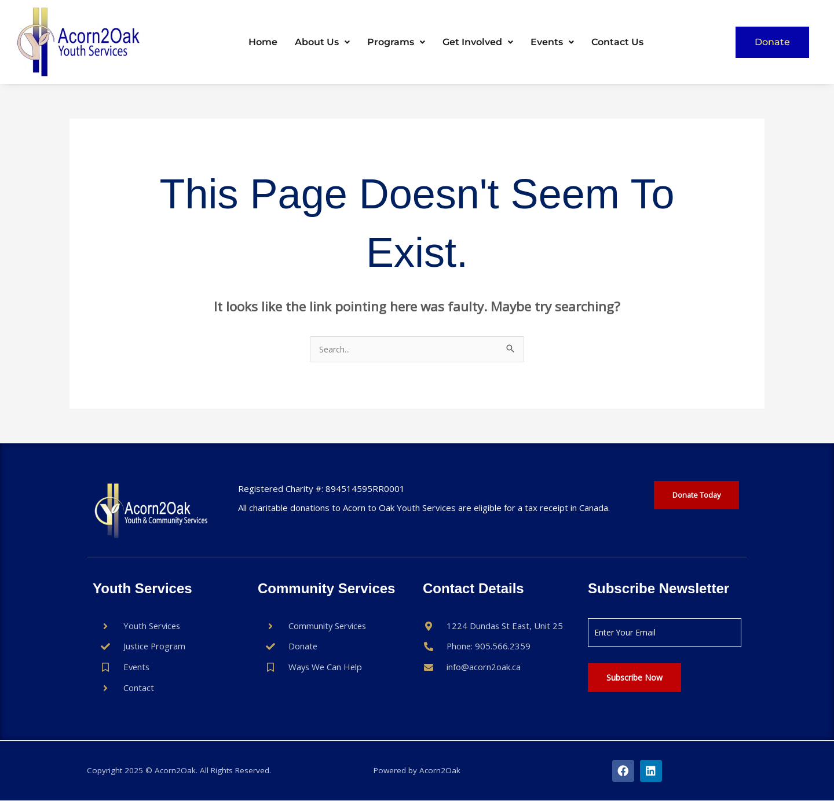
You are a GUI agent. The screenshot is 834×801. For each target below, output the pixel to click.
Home (262, 41)
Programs (396, 41)
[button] (322, 42)
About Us (322, 41)
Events (552, 41)
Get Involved (477, 41)
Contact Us (617, 41)
